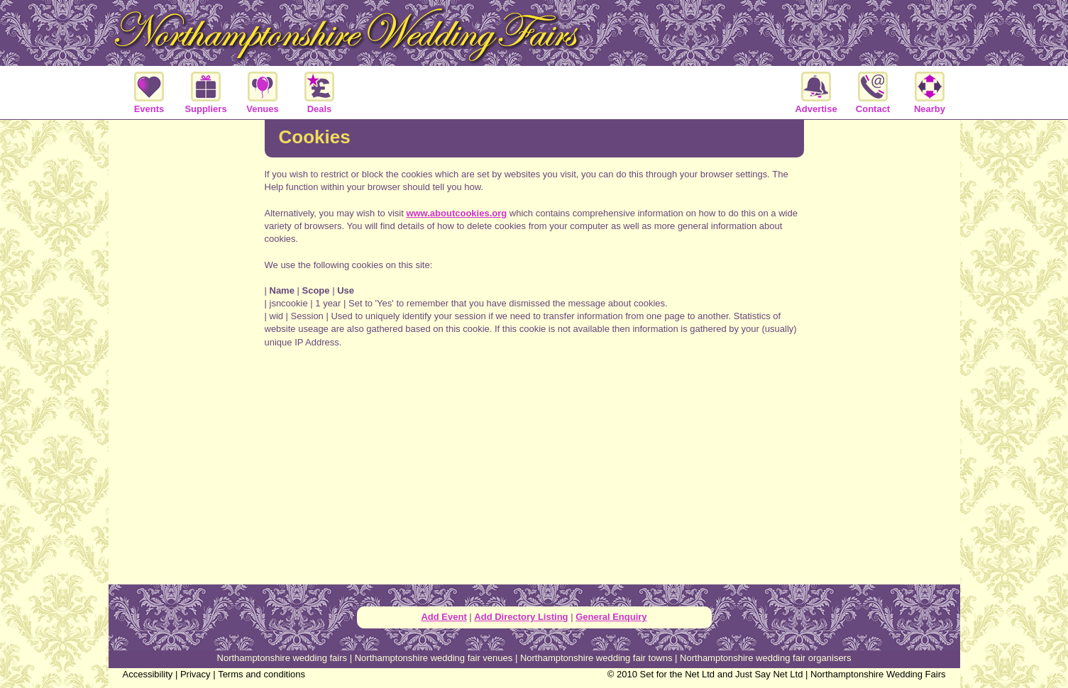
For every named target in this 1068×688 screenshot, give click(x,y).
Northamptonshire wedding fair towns (596, 658)
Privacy (195, 674)
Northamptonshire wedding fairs (282, 658)
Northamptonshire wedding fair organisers (765, 658)
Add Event (443, 616)
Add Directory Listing (521, 616)
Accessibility (148, 674)
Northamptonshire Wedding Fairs (878, 674)
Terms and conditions (261, 674)
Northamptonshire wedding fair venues (434, 658)
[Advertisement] (186, 350)
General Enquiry (611, 616)
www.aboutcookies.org (456, 213)
